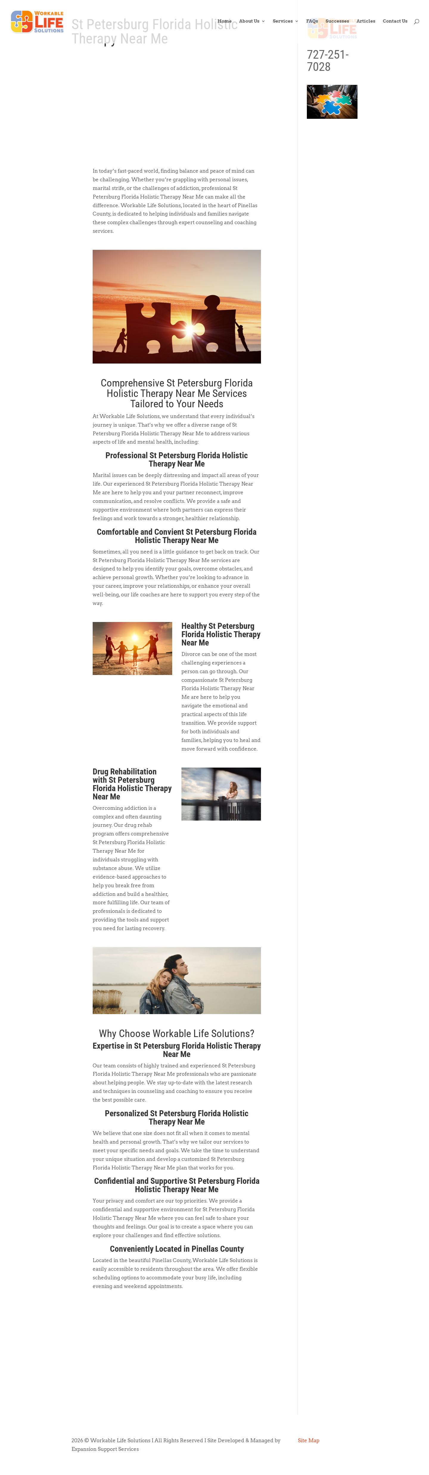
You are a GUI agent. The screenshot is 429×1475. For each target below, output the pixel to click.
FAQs (312, 22)
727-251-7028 (328, 60)
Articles (366, 22)
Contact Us (395, 22)
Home (224, 22)
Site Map (308, 1440)
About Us (249, 22)
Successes (337, 22)
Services (283, 22)
